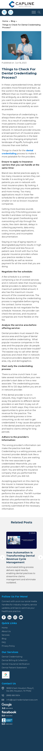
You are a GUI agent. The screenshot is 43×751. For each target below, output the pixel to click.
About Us (6, 631)
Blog (13, 21)
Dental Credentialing (12, 657)
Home (5, 21)
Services (5, 635)
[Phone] (4, 12)
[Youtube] (21, 617)
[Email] (10, 12)
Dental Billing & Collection (14, 660)
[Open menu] (33, 12)
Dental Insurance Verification (16, 664)
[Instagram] (15, 617)
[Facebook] (4, 617)
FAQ (4, 642)
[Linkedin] (9, 617)
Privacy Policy (8, 646)
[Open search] (39, 12)
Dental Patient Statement (14, 668)
